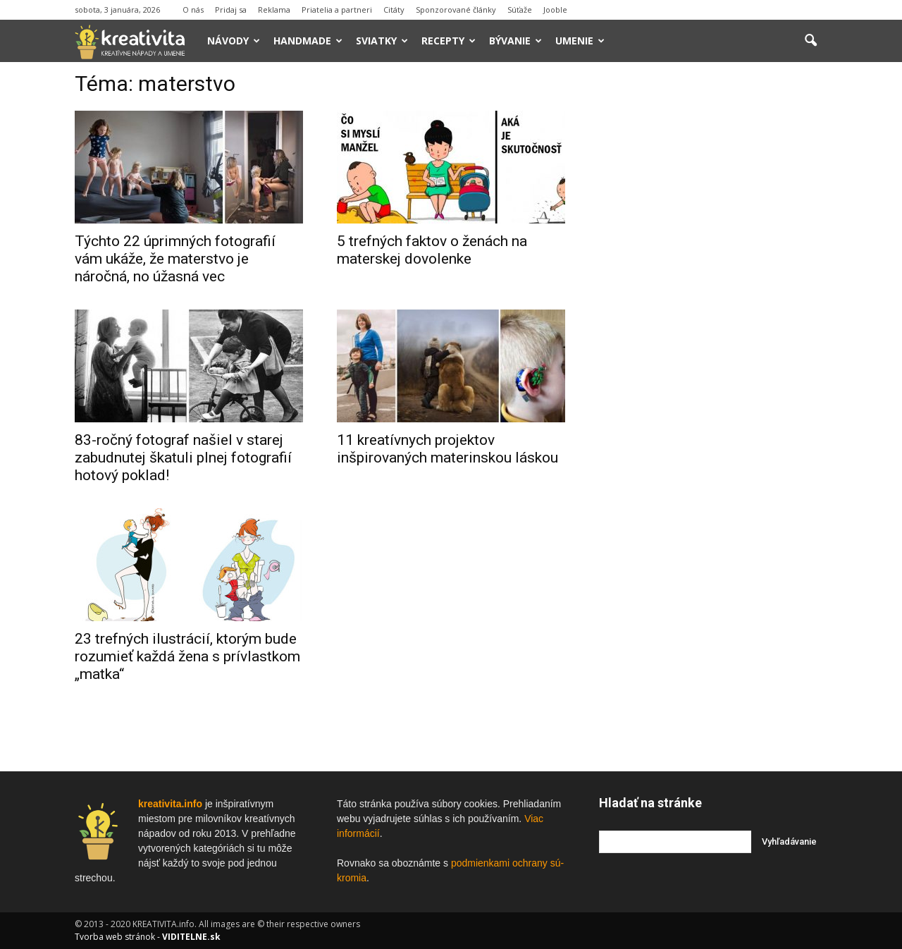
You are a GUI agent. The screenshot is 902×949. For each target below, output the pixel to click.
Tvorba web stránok (115, 937)
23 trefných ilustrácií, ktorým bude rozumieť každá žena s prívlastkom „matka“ (187, 656)
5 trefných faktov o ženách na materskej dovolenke (432, 250)
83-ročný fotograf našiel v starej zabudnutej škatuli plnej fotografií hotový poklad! (183, 457)
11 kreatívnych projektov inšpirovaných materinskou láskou (447, 448)
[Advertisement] (713, 288)
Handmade (307, 40)
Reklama (274, 9)
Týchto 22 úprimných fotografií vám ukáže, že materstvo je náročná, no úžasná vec (175, 259)
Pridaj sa (231, 9)
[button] (810, 41)
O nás (193, 9)
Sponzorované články (456, 9)
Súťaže (519, 9)
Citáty (393, 9)
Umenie (580, 40)
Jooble (555, 9)
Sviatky (382, 40)
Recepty (448, 40)
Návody (233, 40)
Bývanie (515, 40)
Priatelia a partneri (337, 9)
